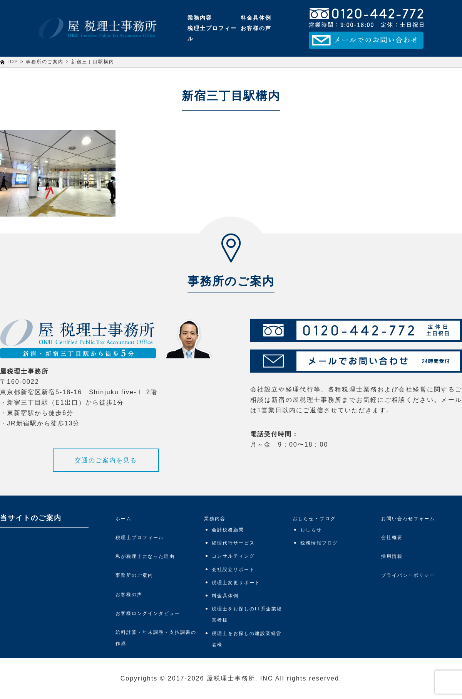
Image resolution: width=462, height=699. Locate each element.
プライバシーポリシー (408, 575)
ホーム (124, 518)
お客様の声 (256, 28)
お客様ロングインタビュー (148, 613)
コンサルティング (233, 556)
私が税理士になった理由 (145, 556)
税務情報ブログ (319, 543)
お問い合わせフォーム (408, 518)
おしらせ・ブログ (314, 518)
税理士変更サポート (236, 582)
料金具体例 (256, 18)
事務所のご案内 (134, 575)
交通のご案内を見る (106, 460)
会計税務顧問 (228, 530)
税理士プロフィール (212, 33)
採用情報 (392, 556)
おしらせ (311, 530)
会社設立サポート (233, 569)
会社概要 (392, 537)
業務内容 (199, 18)
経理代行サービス (233, 543)
